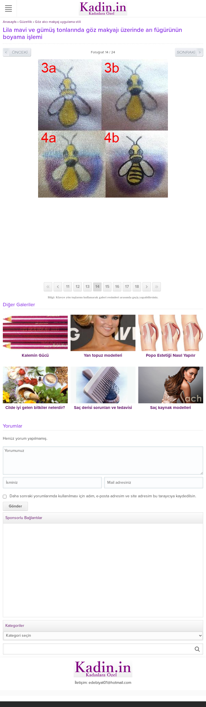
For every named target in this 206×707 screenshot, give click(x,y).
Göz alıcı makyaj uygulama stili (58, 22)
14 (97, 286)
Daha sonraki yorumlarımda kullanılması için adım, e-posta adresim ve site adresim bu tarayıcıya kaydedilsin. (103, 496)
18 (137, 286)
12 (78, 286)
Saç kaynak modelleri (170, 407)
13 (87, 286)
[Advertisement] (103, 239)
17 (127, 286)
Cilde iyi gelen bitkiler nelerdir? (35, 407)
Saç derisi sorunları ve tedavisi (103, 407)
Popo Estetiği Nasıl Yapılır (170, 355)
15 (107, 286)
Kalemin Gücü (35, 355)
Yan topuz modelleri (103, 355)
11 (67, 286)
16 (117, 286)
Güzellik (25, 22)
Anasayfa (9, 22)
